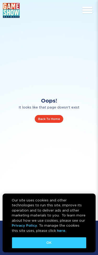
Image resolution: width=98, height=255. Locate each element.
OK (48, 243)
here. (61, 231)
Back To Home (49, 119)
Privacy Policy (24, 225)
